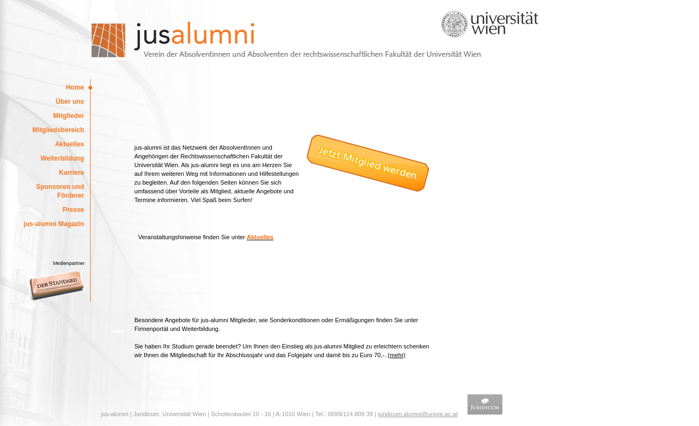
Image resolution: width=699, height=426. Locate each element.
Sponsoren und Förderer (60, 191)
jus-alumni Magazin (53, 224)
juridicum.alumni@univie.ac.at (418, 414)
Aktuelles (69, 144)
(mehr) (396, 355)
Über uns (70, 101)
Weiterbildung (62, 158)
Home (75, 87)
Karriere (71, 172)
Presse (73, 210)
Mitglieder (68, 116)
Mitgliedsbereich (58, 130)
